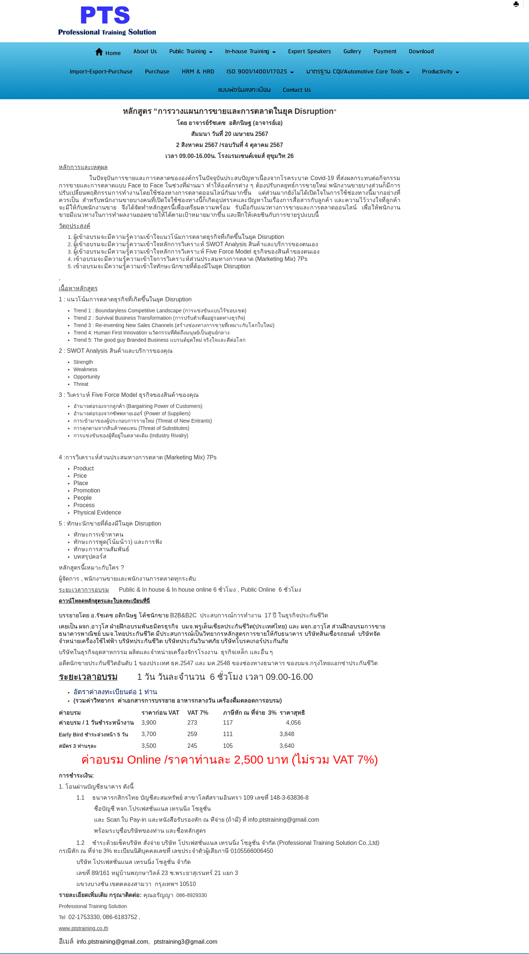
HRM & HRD (198, 71)
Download (421, 51)
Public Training (191, 51)
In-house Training (250, 51)
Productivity (440, 71)
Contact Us (297, 90)
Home (108, 53)
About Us (145, 51)
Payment (385, 51)
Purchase (157, 71)
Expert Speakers (309, 51)
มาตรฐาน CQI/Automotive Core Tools (358, 71)
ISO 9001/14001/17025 (260, 71)
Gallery (352, 51)
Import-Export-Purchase (101, 71)
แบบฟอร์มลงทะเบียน (244, 90)
